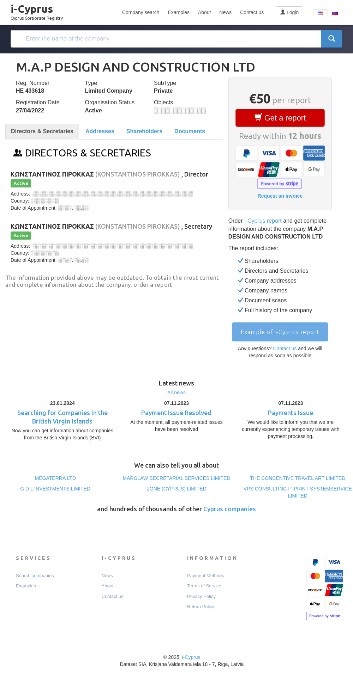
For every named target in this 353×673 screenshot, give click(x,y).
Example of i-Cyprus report (280, 331)
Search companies (35, 575)
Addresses (99, 131)
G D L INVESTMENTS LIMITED (55, 489)
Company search (141, 12)
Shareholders (144, 131)
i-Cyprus (37, 10)
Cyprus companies (229, 508)
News (225, 12)
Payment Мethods (205, 575)
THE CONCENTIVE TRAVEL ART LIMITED (297, 478)
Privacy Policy (201, 596)
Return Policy (200, 606)
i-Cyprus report (263, 221)
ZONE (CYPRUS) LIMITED (176, 489)
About (204, 12)
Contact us (252, 12)
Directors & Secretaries (42, 131)
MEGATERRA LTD (55, 478)
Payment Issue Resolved (176, 412)
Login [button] (289, 12)
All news (176, 392)
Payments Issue (290, 412)
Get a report (280, 117)
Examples (178, 12)
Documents (189, 131)
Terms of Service (204, 585)
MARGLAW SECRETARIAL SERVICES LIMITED (177, 478)
